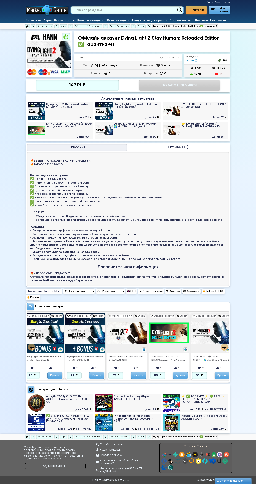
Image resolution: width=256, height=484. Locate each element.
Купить (55, 375)
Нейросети (218, 20)
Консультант (54, 466)
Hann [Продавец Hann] (191, 60)
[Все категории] (44, 26)
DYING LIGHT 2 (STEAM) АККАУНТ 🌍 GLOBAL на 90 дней (211, 358)
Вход (210, 2)
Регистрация (222, 2)
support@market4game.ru (214, 480)
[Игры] (63, 26)
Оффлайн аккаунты (90, 20)
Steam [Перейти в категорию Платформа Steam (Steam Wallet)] (62, 389)
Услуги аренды (157, 20)
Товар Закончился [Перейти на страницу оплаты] (179, 85)
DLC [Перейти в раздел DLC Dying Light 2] (131, 291)
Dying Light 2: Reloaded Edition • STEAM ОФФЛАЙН (85, 358)
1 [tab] (49, 73)
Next (224, 347)
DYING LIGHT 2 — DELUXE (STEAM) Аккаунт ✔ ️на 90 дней (168, 358)
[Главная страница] (27, 26)
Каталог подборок (39, 20)
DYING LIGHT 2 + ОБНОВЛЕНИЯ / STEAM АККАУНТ (127, 358)
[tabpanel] (49, 54)
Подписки (202, 20)
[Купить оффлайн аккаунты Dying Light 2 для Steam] (141, 26)
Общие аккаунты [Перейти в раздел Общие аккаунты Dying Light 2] (110, 291)
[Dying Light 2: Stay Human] (88, 26)
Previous (31, 347)
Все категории (64, 20)
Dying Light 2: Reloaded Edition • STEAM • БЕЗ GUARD (43, 358)
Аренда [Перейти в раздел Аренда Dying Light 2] (173, 291)
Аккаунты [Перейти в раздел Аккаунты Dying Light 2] (191, 291)
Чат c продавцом (230, 481)
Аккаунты (138, 20)
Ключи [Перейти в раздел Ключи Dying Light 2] (33, 297)
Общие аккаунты (117, 20)
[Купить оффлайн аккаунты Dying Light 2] (119, 26)
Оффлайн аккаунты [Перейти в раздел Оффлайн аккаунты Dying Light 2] (79, 291)
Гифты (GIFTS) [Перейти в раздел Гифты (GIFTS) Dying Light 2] (213, 291)
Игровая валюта (181, 20)
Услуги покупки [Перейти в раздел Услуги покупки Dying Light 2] (151, 291)
